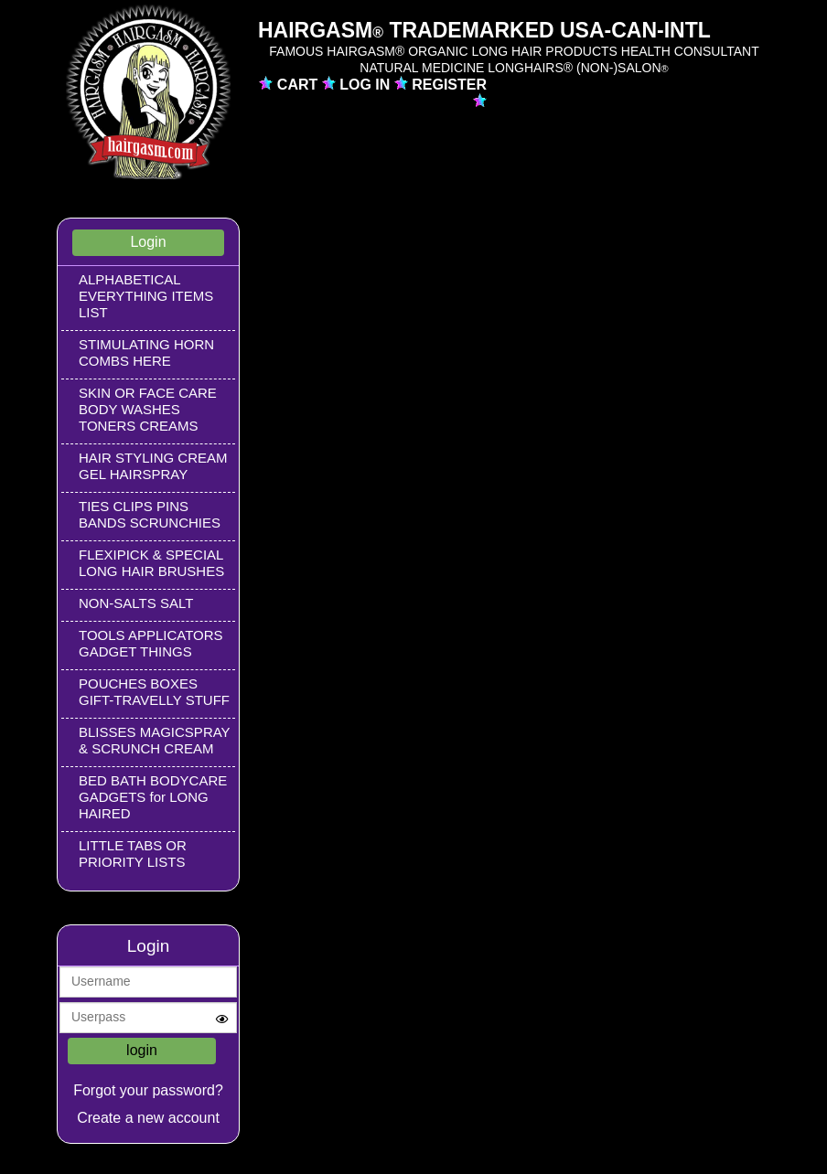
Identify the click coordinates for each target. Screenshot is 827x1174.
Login (148, 242)
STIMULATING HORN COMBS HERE (146, 352)
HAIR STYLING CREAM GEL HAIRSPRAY (153, 466)
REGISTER (449, 84)
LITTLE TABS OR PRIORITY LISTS (133, 854)
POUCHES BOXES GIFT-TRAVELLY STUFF (154, 692)
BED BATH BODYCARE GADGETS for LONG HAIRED (153, 797)
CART (299, 84)
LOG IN (366, 84)
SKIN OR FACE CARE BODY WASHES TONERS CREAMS (148, 409)
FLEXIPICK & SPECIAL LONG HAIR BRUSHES (151, 563)
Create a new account (148, 1118)
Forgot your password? (148, 1090)
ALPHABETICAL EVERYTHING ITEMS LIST (146, 296)
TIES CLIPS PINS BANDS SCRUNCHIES (149, 514)
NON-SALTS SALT (136, 603)
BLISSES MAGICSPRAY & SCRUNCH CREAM (154, 740)
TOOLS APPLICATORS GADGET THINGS (151, 643)
